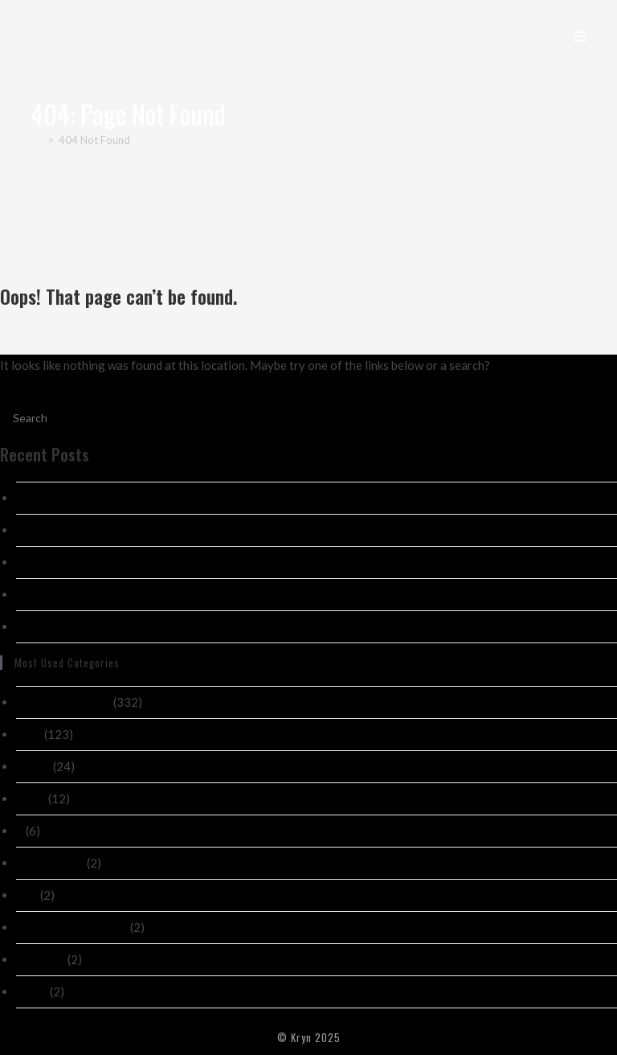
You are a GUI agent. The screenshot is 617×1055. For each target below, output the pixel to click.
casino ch (40, 959)
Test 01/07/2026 (62, 530)
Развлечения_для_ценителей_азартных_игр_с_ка (138, 562)
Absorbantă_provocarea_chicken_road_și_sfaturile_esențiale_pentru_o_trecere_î (227, 594)
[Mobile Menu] (580, 35)
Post (29, 734)
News (31, 798)
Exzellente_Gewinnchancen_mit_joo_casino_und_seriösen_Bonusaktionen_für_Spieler (241, 498)
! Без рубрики (50, 863)
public (31, 991)
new (27, 895)
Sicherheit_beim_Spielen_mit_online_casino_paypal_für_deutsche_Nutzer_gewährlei (236, 626)
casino (33, 766)
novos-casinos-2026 (72, 927)
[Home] (37, 139)
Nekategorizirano (63, 702)
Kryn (51, 35)
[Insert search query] (308, 417)
